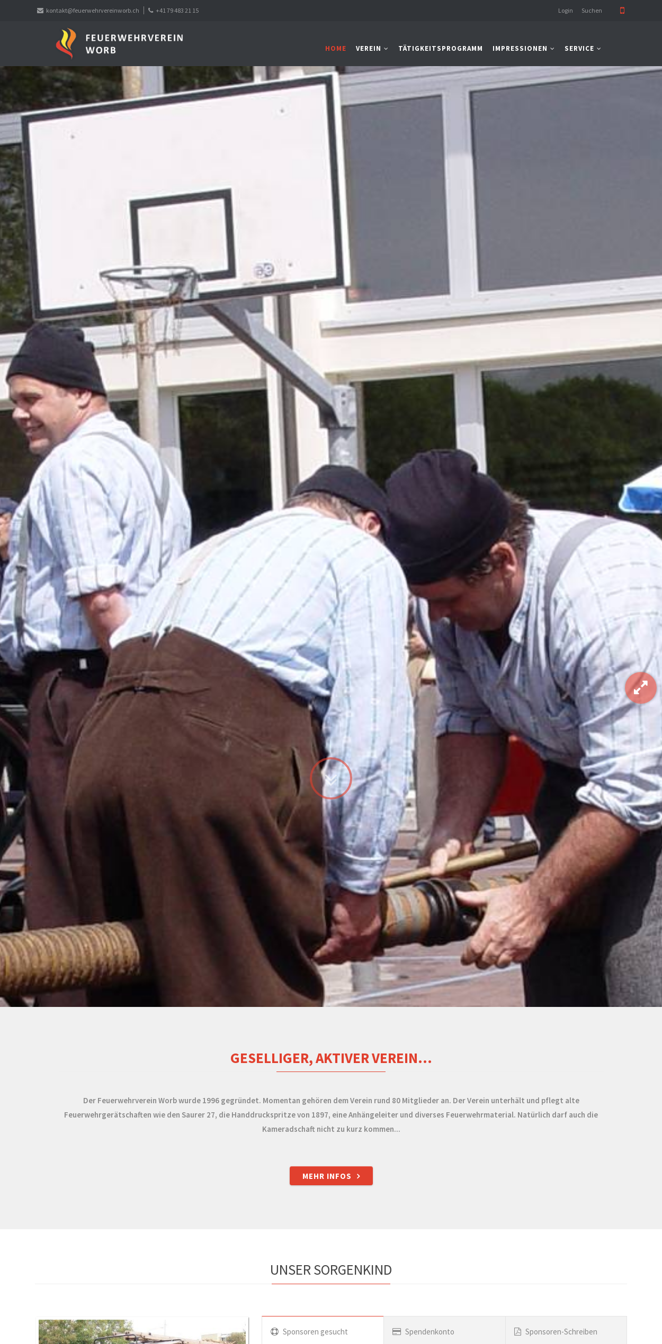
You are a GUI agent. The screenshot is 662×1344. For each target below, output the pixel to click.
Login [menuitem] (565, 10)
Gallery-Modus (641, 688)
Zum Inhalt (331, 740)
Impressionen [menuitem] (520, 48)
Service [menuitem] (579, 48)
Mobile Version (622, 10)
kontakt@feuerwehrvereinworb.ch (92, 10)
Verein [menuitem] (368, 48)
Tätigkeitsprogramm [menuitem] (440, 48)
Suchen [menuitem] (592, 10)
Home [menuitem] (335, 48)
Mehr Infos (327, 1176)
